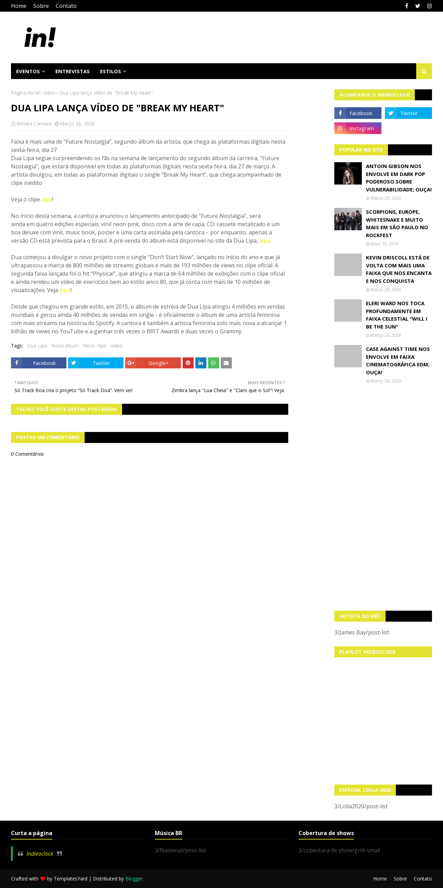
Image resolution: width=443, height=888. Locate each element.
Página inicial (25, 92)
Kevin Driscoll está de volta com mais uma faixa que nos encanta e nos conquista (399, 269)
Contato (66, 6)
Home (18, 6)
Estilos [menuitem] (110, 71)
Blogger (134, 878)
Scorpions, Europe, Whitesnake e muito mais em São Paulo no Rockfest (397, 223)
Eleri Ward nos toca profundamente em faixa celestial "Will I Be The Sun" (397, 315)
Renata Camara (34, 123)
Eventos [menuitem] (28, 71)
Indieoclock (39, 853)
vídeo (49, 92)
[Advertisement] (383, 497)
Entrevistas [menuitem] (72, 71)
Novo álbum (65, 345)
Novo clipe (95, 345)
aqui (46, 199)
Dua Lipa (37, 345)
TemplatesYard (70, 878)
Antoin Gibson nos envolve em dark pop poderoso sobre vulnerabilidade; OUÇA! (399, 178)
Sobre (41, 6)
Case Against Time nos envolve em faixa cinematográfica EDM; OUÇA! (398, 360)
